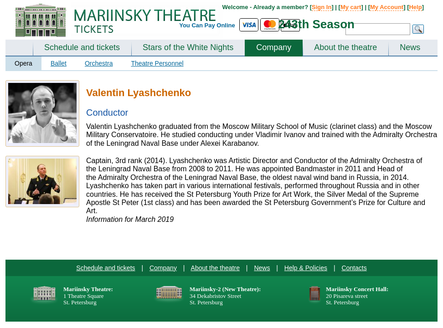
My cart (350, 7)
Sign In (321, 7)
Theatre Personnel (157, 63)
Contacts (353, 268)
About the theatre (345, 47)
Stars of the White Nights (188, 47)
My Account (386, 7)
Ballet (59, 63)
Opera (23, 63)
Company (273, 47)
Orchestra (99, 63)
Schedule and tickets (82, 47)
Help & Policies (305, 268)
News (410, 47)
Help (415, 7)
